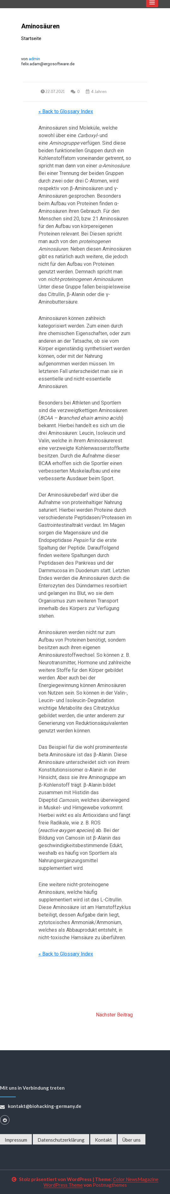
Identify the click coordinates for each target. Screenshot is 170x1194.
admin (34, 58)
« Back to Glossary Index (65, 111)
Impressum (16, 1140)
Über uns (131, 1140)
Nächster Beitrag (114, 1015)
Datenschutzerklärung (61, 1140)
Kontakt (103, 1140)
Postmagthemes (110, 1185)
